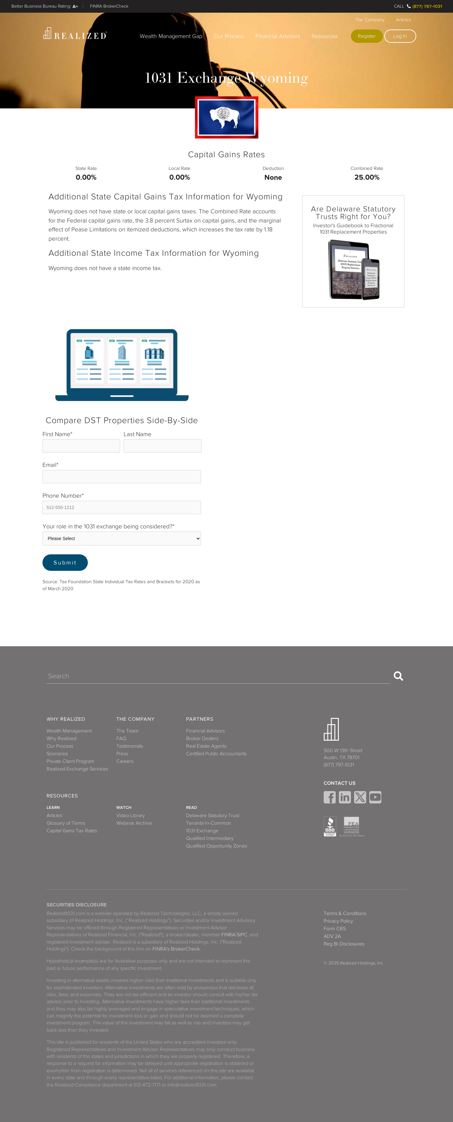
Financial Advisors (278, 36)
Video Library (130, 815)
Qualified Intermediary (210, 838)
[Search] (218, 676)
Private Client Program (70, 761)
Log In (400, 36)
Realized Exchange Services (77, 769)
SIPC (242, 935)
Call (399, 6)
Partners (199, 719)
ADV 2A (332, 936)
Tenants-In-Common (208, 823)
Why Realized (66, 719)
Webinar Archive (134, 823)
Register (367, 36)
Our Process (229, 36)
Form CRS (335, 929)
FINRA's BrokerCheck (176, 949)
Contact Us (340, 783)
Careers (124, 761)
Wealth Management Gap (171, 36)
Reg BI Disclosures (344, 944)
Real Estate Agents (206, 746)
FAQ (121, 738)
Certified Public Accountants (216, 754)
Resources (325, 36)
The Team (127, 731)
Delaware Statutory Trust (212, 815)
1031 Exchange (202, 831)
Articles (403, 19)
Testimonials (129, 746)
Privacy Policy (338, 921)
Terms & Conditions (345, 913)
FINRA (228, 935)
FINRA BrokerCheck (109, 6)
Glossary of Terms (66, 823)
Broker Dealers (202, 738)
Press (122, 754)
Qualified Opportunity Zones (216, 846)
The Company (370, 19)
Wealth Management (69, 731)
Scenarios (57, 754)
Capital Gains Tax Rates (72, 831)
